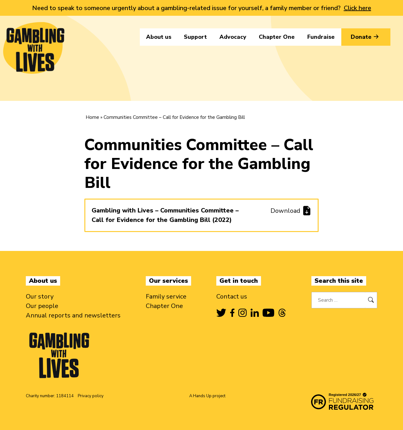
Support (195, 37)
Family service (166, 296)
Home (92, 117)
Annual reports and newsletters (73, 315)
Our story (40, 296)
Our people (42, 306)
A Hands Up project (207, 396)
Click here (357, 8)
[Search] (371, 300)
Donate (366, 37)
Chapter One (277, 37)
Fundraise (321, 37)
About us (158, 37)
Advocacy (232, 37)
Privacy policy (91, 396)
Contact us (231, 296)
